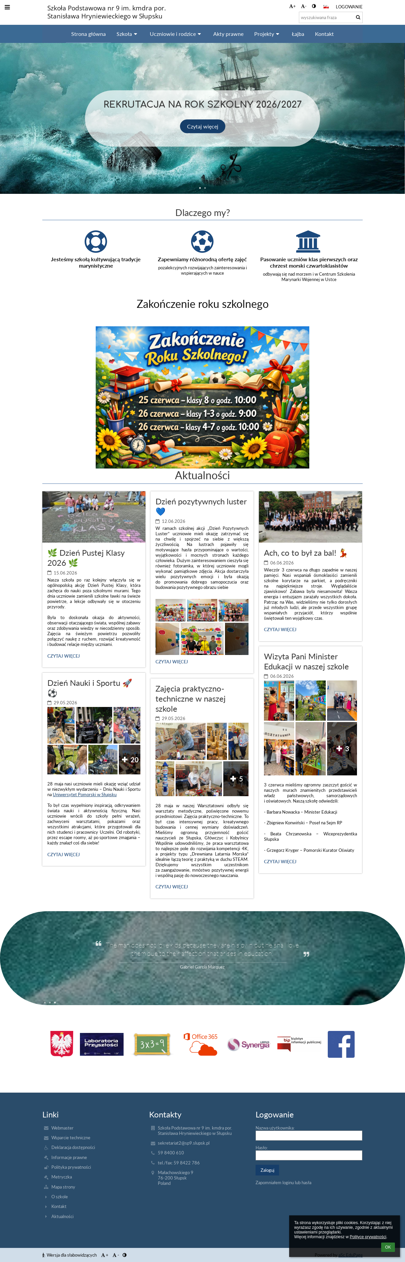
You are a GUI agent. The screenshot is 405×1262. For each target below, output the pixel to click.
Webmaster (62, 1128)
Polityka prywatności (71, 1167)
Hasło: (262, 1147)
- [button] (304, 6)
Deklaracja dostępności (73, 1147)
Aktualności (62, 1216)
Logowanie (349, 6)
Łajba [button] (298, 34)
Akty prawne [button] (228, 34)
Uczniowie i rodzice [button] (176, 34)
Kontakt (58, 1206)
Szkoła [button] (128, 34)
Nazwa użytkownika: (275, 1128)
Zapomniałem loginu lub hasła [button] (283, 1182)
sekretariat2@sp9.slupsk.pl (184, 1143)
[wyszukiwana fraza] (331, 17)
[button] (326, 7)
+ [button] (292, 6)
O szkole (59, 1196)
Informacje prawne (69, 1157)
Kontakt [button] (324, 34)
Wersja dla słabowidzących (70, 1255)
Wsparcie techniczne (70, 1137)
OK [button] (388, 1247)
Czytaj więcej (202, 126)
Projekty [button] (267, 34)
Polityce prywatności (368, 1236)
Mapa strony (63, 1187)
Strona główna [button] (88, 34)
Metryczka (61, 1176)
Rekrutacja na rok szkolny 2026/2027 (202, 104)
